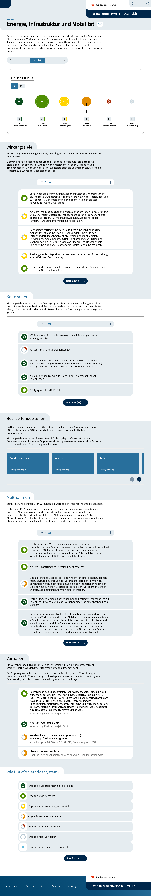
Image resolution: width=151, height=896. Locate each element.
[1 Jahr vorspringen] (63, 60)
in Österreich (115, 13)
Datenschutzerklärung (64, 886)
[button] (5, 4)
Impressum (11, 886)
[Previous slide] (132, 479)
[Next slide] (139, 479)
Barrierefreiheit (34, 886)
